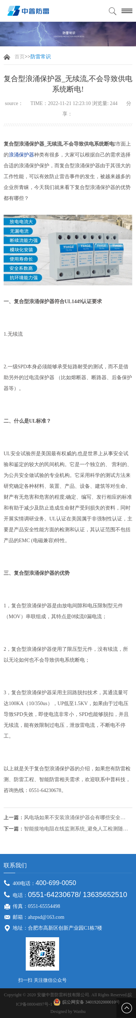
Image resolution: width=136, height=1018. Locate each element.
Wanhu (79, 1011)
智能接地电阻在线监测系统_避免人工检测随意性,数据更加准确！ (77, 829)
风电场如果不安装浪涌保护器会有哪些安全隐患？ (77, 817)
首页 (20, 56)
